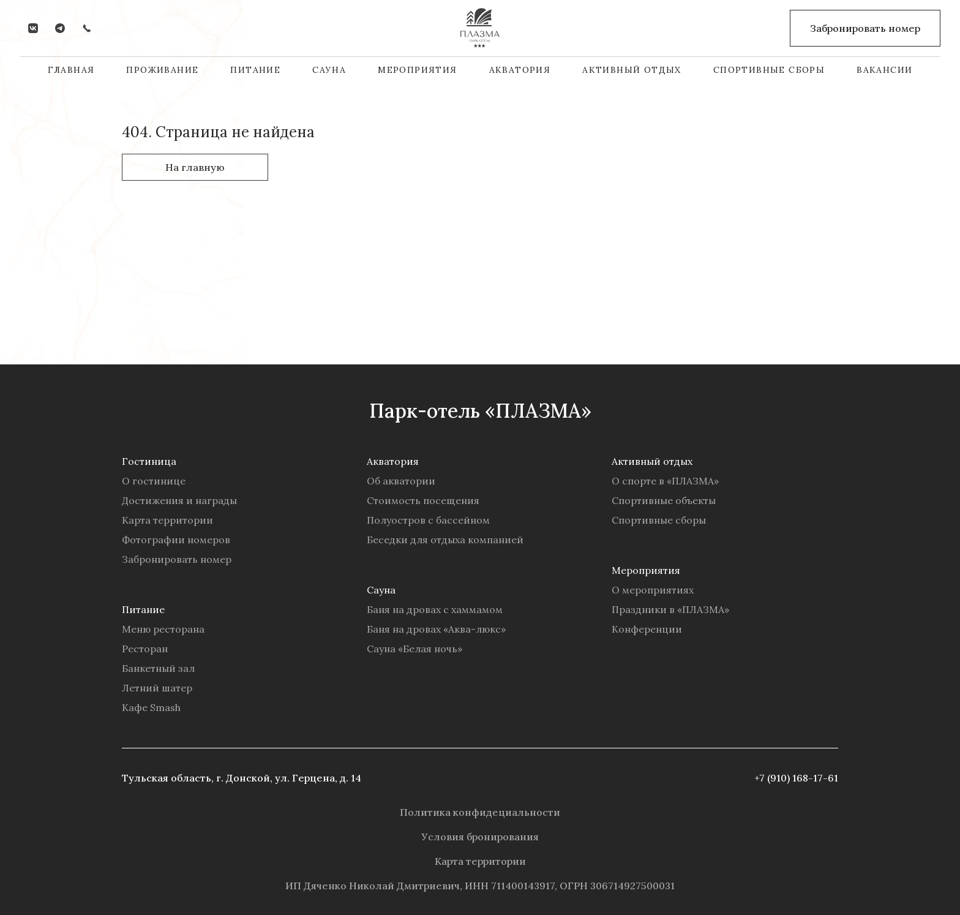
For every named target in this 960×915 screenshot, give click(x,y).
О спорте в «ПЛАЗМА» (665, 481)
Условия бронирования (480, 837)
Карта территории (167, 520)
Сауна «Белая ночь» (414, 648)
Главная (71, 69)
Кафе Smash (151, 707)
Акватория (520, 69)
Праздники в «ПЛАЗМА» (670, 609)
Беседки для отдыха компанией (445, 539)
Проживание (162, 69)
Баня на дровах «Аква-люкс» (436, 629)
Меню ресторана (163, 629)
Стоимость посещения (423, 500)
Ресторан (145, 648)
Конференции (647, 629)
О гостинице (154, 481)
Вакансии (884, 69)
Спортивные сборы (769, 69)
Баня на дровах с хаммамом (435, 609)
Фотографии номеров (176, 539)
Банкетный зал (158, 668)
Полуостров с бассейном (428, 520)
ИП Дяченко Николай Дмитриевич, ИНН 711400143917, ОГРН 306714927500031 (480, 886)
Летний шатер (157, 688)
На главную (195, 167)
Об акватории (401, 481)
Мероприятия (417, 69)
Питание (255, 69)
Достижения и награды (179, 500)
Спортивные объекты (664, 500)
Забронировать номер (176, 559)
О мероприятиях (653, 590)
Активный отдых (631, 69)
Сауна (329, 69)
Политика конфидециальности (480, 812)
